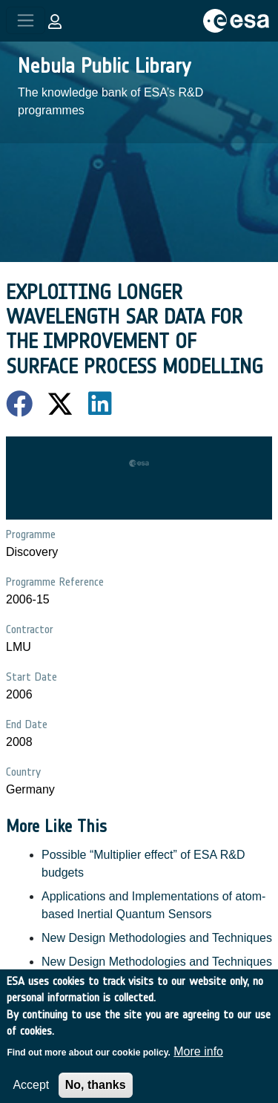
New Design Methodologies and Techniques (157, 938)
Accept (31, 1092)
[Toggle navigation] (25, 20)
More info (198, 1059)
